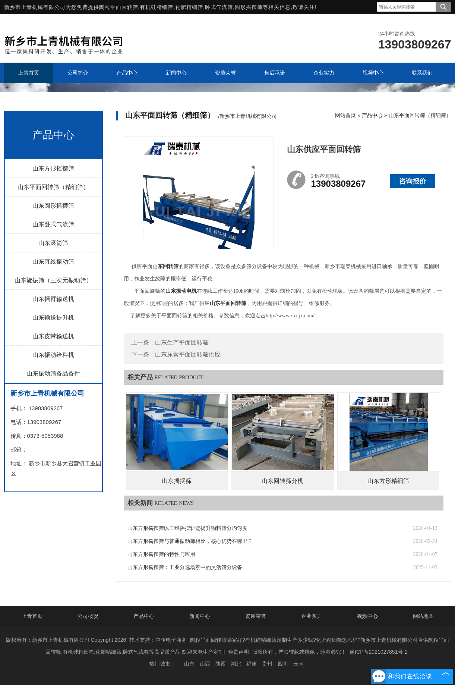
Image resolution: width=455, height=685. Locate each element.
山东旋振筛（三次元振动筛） (53, 280)
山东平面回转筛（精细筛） (53, 187)
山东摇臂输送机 (53, 299)
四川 (283, 664)
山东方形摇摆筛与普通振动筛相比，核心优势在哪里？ (190, 541)
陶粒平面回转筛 (118, 7)
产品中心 (372, 115)
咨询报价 (412, 181)
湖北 (236, 664)
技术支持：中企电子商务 (158, 640)
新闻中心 (199, 616)
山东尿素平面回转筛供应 (188, 354)
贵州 (267, 664)
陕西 (220, 664)
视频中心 (367, 616)
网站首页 (345, 115)
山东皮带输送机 (53, 336)
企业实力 (311, 616)
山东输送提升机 (53, 317)
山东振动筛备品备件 (53, 373)
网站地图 (423, 616)
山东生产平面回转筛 (182, 342)
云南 (298, 664)
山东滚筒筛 (53, 243)
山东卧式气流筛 (53, 224)
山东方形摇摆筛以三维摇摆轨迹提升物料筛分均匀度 (187, 528)
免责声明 (238, 652)
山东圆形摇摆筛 (53, 205)
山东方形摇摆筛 (53, 168)
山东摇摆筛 (177, 481)
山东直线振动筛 (53, 261)
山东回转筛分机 (282, 481)
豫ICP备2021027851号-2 (379, 652)
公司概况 (88, 616)
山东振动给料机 (53, 355)
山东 (189, 664)
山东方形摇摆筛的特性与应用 (161, 554)
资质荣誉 (255, 616)
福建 (251, 664)
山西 (205, 664)
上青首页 (32, 616)
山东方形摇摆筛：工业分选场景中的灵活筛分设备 (184, 567)
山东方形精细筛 (388, 481)
